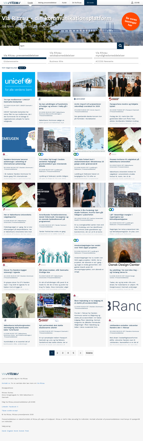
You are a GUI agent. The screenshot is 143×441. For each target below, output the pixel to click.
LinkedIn (5, 407)
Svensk (21, 431)
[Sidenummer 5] (73, 353)
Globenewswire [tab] (11, 61)
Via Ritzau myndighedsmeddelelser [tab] (110, 54)
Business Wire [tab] (56, 61)
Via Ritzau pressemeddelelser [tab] (21, 55)
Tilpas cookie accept (10, 410)
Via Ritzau (41, 383)
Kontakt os (6, 383)
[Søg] (68, 45)
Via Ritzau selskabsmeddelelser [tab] (62, 54)
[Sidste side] (89, 353)
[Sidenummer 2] (57, 353)
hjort (22, 68)
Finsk (27, 431)
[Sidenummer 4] (68, 353)
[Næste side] (80, 353)
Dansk (4, 431)
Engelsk (10, 431)
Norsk (16, 431)
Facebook (12, 407)
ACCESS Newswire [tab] (104, 61)
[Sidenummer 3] (62, 353)
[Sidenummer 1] (52, 353)
